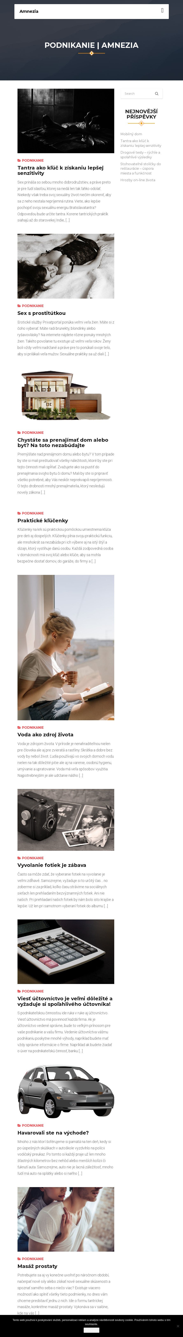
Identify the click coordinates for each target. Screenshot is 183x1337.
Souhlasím (91, 1330)
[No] (178, 1326)
